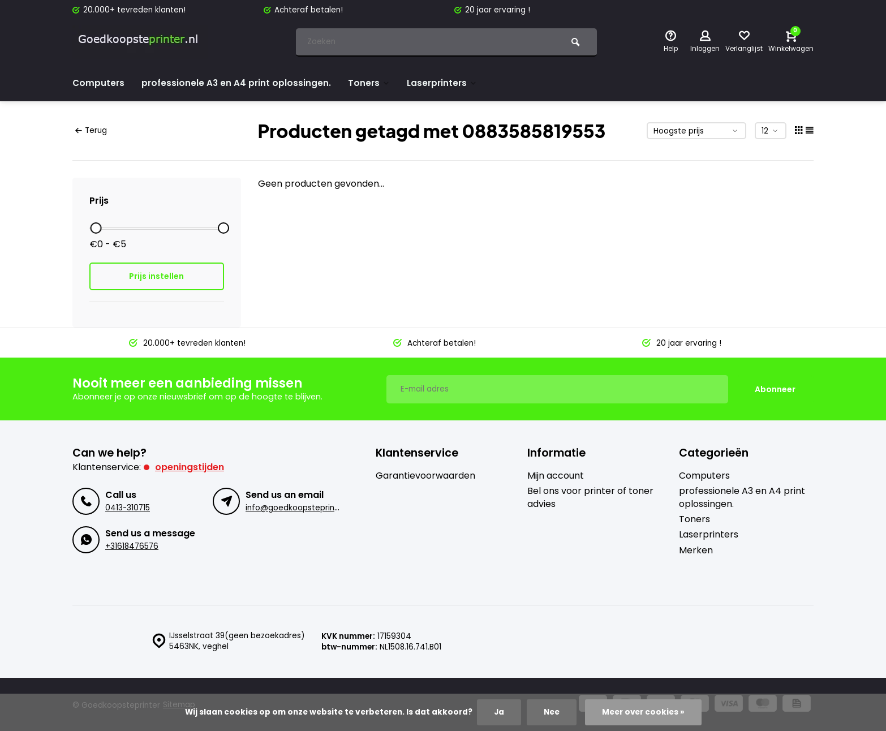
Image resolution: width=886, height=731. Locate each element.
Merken (696, 550)
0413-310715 (127, 507)
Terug (91, 130)
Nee (551, 712)
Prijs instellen (156, 276)
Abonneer (775, 388)
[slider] (95, 228)
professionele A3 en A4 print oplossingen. (238, 82)
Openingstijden (189, 466)
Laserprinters (447, 82)
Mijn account (555, 475)
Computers (99, 82)
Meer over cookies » (643, 712)
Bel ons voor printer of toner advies (590, 496)
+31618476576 (131, 545)
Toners (372, 82)
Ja (498, 712)
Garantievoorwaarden (425, 475)
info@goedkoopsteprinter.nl (300, 507)
